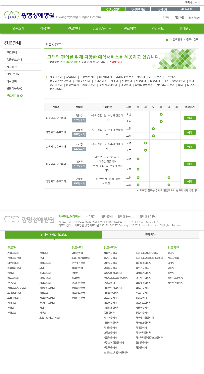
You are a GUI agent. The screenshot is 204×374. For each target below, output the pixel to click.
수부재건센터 (78, 262)
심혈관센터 (77, 267)
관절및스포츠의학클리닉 (116, 277)
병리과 (141, 77)
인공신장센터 (78, 282)
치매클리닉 (141, 327)
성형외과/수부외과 (60, 81)
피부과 (191, 85)
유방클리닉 (141, 297)
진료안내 (74, 28)
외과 (191, 81)
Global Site (187, 9)
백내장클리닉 (110, 327)
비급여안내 (107, 216)
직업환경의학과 (144, 85)
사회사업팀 (173, 257)
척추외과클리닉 (143, 322)
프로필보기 (79, 120)
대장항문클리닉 (111, 307)
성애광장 (186, 28)
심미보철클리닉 (143, 262)
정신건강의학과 (108, 85)
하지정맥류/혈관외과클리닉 (150, 337)
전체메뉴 (150, 234)
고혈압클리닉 (110, 267)
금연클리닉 (141, 347)
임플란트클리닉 (143, 302)
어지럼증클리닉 (143, 277)
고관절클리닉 (110, 262)
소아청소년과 (82, 81)
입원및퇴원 (12, 74)
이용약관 (90, 216)
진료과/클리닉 (102, 28)
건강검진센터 (113, 9)
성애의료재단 (138, 9)
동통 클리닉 (110, 312)
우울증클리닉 (142, 292)
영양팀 (171, 267)
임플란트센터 (78, 292)
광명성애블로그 (126, 216)
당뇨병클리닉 (110, 302)
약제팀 (171, 262)
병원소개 (18, 28)
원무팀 (171, 272)
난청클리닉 (109, 282)
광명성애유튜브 (148, 216)
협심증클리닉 (142, 342)
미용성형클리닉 (111, 322)
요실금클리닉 (142, 287)
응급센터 (76, 277)
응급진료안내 (14, 59)
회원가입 (179, 17)
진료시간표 (12, 95)
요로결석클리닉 (143, 282)
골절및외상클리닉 (113, 272)
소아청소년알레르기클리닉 (149, 257)
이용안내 (46, 28)
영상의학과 (178, 81)
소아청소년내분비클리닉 (116, 352)
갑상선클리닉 (110, 252)
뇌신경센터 (77, 252)
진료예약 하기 (114, 61)
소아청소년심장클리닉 (147, 252)
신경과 (114, 81)
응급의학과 (55, 85)
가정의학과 (55, 77)
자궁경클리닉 (142, 307)
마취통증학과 (14, 267)
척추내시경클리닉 (145, 317)
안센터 (75, 272)
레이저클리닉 (110, 317)
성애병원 (163, 9)
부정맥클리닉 (110, 347)
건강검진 (11, 66)
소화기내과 (100, 81)
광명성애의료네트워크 (54, 234)
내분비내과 (105, 77)
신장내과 (141, 81)
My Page (194, 17)
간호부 (171, 252)
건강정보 (158, 28)
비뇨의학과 (155, 77)
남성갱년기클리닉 (113, 287)
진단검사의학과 (165, 85)
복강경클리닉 (110, 337)
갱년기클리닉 (110, 257)
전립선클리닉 (142, 312)
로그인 (166, 17)
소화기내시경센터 (80, 257)
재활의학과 (88, 85)
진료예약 (130, 28)
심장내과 (155, 81)
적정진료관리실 (175, 277)
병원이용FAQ (14, 88)
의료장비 (11, 81)
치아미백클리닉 (143, 332)
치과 (180, 85)
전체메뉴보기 (192, 2)
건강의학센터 (87, 77)
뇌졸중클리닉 (110, 297)
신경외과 (127, 81)
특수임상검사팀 (175, 282)
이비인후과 (72, 85)
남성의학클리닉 (111, 292)
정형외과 (126, 85)
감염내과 (71, 77)
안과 (166, 81)
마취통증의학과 (125, 77)
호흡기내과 (55, 89)
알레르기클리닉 (143, 272)
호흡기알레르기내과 (49, 317)
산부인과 (170, 77)
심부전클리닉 (142, 267)
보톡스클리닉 (110, 332)
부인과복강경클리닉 (114, 342)
